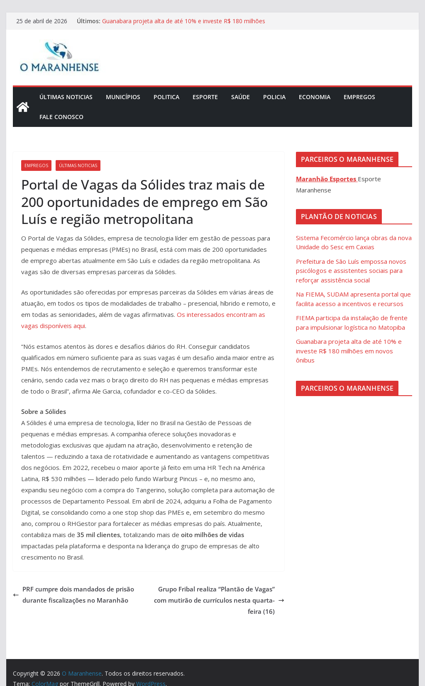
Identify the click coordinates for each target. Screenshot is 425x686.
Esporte (205, 97)
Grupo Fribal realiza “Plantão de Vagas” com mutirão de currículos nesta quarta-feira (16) (219, 600)
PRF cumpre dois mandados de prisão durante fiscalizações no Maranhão (73, 594)
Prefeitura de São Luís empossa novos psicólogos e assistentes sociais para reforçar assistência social (351, 270)
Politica (166, 97)
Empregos (359, 97)
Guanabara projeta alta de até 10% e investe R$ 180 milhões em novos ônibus (349, 350)
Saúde (240, 97)
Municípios (123, 97)
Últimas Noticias (66, 97)
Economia (314, 97)
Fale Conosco (61, 117)
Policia (274, 97)
